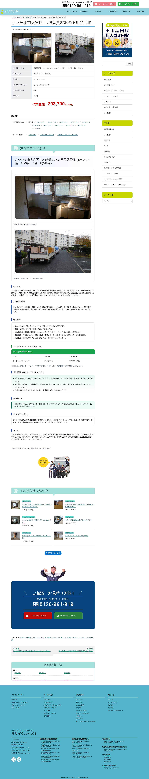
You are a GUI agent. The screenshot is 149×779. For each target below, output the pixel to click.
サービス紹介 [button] (71, 11)
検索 (129, 64)
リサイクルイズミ (12, 11)
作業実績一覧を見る (53, 553)
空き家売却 (108, 113)
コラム (106, 146)
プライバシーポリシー (18, 705)
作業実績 (98, 11)
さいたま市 (41, 122)
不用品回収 (32, 135)
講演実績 (107, 151)
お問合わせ (79, 716)
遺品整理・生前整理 (111, 107)
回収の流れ (79, 702)
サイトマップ (15, 708)
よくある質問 (80, 705)
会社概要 (140, 11)
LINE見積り (79, 718)
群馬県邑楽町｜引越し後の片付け (76, 536)
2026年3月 (18, 673)
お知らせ (107, 140)
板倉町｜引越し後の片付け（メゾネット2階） (36, 537)
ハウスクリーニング (47, 135)
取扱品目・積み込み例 (82, 713)
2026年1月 (67, 673)
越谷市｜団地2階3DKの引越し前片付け (78, 520)
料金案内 (78, 708)
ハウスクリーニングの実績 (62, 637)
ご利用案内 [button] (112, 11)
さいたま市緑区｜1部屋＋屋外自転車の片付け (36, 521)
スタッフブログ (38, 637)
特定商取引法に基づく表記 (19, 702)
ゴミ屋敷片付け (109, 85)
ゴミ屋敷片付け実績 (111, 173)
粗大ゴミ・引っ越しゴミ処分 (67, 135)
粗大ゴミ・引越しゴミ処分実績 (115, 185)
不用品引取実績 (25, 637)
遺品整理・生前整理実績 (112, 168)
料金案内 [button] (84, 11)
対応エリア (126, 11)
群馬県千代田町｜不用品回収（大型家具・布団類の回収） (80, 506)
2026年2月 (42, 673)
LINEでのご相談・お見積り (68, 616)
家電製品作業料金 (81, 710)
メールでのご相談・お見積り (38, 616)
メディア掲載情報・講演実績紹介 (86, 721)
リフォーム (108, 102)
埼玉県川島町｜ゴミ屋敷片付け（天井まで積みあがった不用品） (37, 506)
